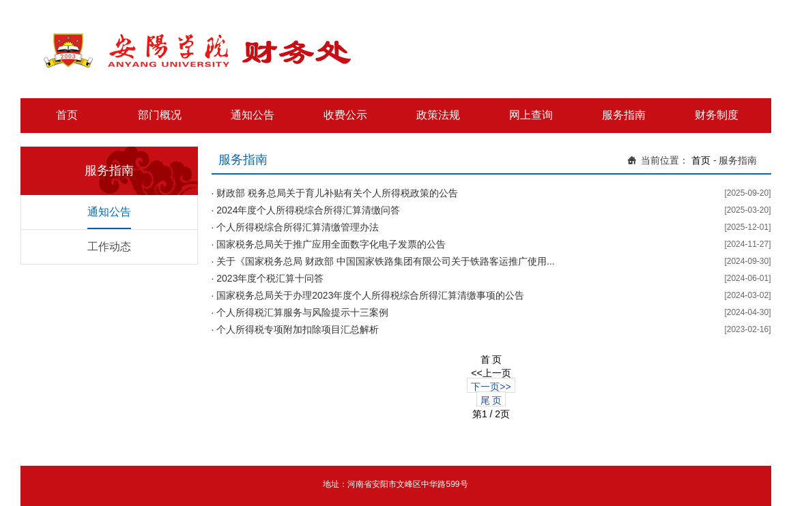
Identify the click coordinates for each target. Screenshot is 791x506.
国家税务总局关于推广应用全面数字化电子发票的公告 (331, 244)
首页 (67, 115)
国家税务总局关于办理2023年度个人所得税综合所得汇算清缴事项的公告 (370, 295)
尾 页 (491, 400)
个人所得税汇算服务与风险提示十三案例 (302, 312)
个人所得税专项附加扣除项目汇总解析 (297, 329)
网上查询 (531, 115)
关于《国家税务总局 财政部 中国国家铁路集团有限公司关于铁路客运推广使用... (385, 261)
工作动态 (109, 246)
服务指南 (624, 115)
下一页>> (490, 386)
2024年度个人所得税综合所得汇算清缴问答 (308, 210)
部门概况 (160, 115)
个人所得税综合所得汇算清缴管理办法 (297, 227)
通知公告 (252, 115)
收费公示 (345, 115)
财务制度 (716, 115)
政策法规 (438, 115)
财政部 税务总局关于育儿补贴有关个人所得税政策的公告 (337, 193)
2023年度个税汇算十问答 (269, 278)
